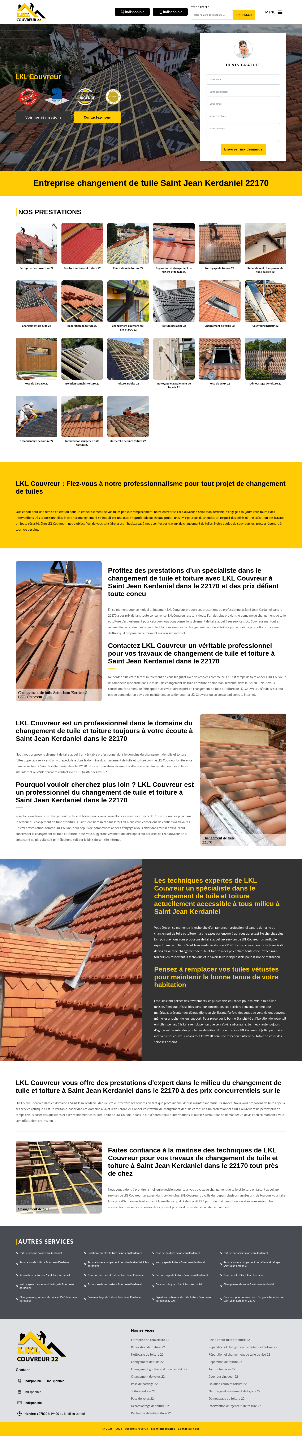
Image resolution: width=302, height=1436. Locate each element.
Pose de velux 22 (142, 1399)
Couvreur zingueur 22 (223, 1376)
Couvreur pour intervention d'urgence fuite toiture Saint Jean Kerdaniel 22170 (254, 1299)
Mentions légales (163, 1429)
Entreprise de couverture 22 (150, 1340)
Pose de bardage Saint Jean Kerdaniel (178, 1253)
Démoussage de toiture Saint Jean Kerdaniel (182, 1275)
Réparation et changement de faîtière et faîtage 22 (243, 1347)
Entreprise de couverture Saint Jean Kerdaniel (114, 1284)
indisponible (33, 1381)
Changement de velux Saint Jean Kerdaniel (249, 1284)
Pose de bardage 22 (144, 1384)
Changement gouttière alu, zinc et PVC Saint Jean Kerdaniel (49, 1299)
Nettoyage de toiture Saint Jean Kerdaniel (180, 1262)
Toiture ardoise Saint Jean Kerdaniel (41, 1253)
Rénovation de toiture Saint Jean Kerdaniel (45, 1275)
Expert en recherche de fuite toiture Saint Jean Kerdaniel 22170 (183, 1299)
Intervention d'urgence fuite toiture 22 (235, 1406)
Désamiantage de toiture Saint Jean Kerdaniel (114, 1297)
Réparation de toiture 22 (225, 1362)
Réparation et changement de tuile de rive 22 (239, 1354)
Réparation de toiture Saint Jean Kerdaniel (44, 1262)
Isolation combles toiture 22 (228, 1384)
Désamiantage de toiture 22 (150, 1406)
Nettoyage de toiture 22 (147, 1354)
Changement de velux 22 (148, 1376)
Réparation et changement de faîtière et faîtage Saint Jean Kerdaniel (252, 1264)
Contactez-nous (97, 117)
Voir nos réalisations (43, 117)
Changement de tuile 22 (147, 1362)
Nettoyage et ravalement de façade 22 (234, 1391)
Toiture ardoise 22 (143, 1391)
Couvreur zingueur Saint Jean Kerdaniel (179, 1284)
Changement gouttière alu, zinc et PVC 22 (159, 1369)
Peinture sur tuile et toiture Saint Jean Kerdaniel (115, 1275)
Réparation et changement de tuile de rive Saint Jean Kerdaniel (118, 1264)
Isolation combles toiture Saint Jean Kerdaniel (114, 1253)
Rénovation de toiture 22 (148, 1347)
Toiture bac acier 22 (222, 1369)
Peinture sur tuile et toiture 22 (229, 1340)
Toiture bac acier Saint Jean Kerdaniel (246, 1253)
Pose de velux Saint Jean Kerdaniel (244, 1275)
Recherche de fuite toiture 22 (151, 1413)
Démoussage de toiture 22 (227, 1399)
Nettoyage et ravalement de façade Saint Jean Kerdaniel (47, 1286)
